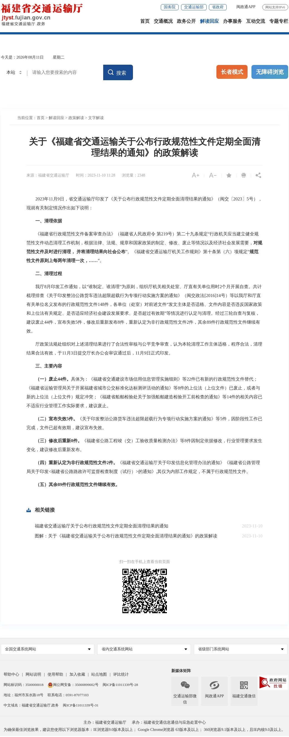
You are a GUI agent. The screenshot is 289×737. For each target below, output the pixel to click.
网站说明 (33, 675)
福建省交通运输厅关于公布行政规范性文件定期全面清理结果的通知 (101, 526)
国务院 (170, 7)
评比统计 (121, 675)
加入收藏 (77, 675)
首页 (145, 22)
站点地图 (99, 675)
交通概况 (163, 22)
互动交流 (255, 22)
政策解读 (76, 119)
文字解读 (96, 119)
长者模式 (232, 73)
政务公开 (186, 22)
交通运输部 (194, 7)
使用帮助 (55, 675)
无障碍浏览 (270, 73)
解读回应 (209, 22)
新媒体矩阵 (181, 672)
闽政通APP (245, 7)
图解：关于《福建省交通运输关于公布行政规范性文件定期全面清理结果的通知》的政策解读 (126, 536)
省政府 (218, 7)
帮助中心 (11, 675)
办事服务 (232, 22)
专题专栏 (278, 22)
